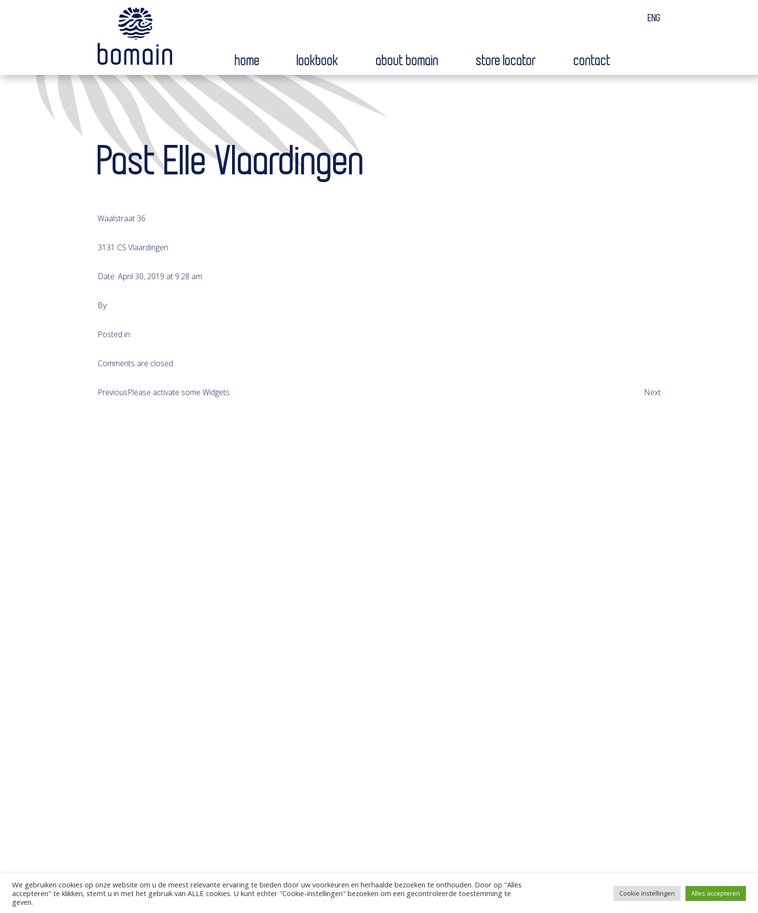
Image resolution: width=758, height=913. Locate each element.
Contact (592, 61)
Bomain (135, 38)
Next (652, 392)
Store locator (506, 61)
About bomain (407, 61)
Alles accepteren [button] (715, 893)
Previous (113, 392)
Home (247, 61)
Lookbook (318, 61)
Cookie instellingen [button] (647, 893)
